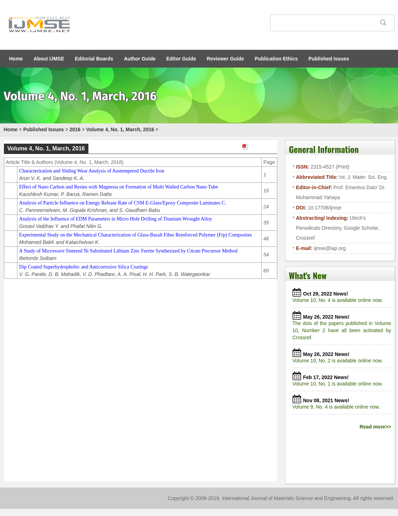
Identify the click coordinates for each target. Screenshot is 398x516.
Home (16, 59)
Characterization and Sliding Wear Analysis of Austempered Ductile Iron (91, 171)
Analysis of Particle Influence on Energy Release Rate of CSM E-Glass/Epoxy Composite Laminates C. (122, 203)
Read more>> (375, 427)
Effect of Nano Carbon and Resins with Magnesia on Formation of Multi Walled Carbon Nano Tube (118, 187)
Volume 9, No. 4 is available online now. (338, 407)
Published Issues (329, 59)
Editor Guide (181, 59)
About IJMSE (48, 59)
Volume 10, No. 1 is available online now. (339, 384)
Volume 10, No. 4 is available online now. (339, 300)
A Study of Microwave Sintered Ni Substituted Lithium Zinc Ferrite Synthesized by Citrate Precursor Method (128, 251)
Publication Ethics (276, 59)
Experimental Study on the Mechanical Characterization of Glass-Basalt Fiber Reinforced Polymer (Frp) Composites (135, 235)
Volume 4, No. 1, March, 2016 (120, 129)
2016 (75, 129)
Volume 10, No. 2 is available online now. (339, 360)
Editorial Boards (94, 59)
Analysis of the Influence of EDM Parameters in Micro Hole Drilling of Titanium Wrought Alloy (115, 219)
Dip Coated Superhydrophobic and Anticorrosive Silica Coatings (83, 267)
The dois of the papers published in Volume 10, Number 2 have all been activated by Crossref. (342, 330)
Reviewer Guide (225, 59)
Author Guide (140, 59)
